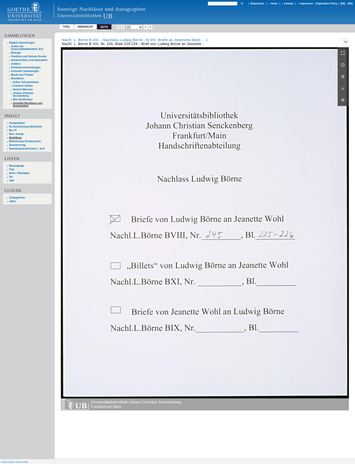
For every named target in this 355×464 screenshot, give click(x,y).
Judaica (16, 63)
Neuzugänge (16, 165)
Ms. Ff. (13, 130)
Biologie (16, 52)
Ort (11, 176)
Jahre (12, 201)
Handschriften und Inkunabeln (29, 60)
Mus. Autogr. (16, 134)
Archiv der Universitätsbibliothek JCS (27, 47)
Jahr (11, 180)
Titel (66, 26)
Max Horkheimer (23, 99)
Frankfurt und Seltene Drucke (29, 56)
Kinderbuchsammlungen (26, 67)
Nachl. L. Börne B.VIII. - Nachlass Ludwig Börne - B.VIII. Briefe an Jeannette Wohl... (133, 40)
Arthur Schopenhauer (26, 82)
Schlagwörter (17, 197)
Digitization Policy (326, 3)
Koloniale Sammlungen (25, 71)
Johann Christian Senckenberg (23, 94)
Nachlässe (17, 78)
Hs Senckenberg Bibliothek (25, 126)
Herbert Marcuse (23, 89)
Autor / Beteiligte (19, 173)
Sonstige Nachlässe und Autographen (27, 104)
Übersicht (85, 26)
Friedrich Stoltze (23, 85)
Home (274, 3)
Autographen (17, 123)
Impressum (306, 3)
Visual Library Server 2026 (14, 462)
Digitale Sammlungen (22, 42)
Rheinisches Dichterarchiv (25, 141)
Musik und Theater (22, 74)
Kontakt (288, 3)
